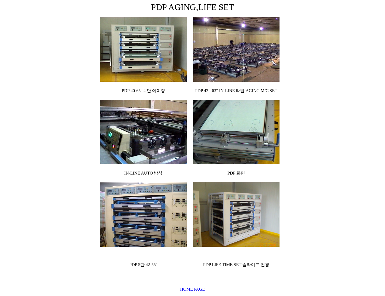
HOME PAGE (192, 289)
